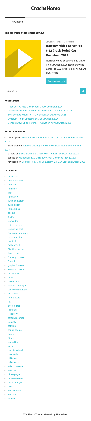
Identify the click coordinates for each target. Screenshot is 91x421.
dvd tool (12, 241)
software (12, 326)
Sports (11, 334)
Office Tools (14, 281)
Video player (14, 374)
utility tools (13, 362)
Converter (13, 221)
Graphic (12, 261)
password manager (17, 289)
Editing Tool (14, 245)
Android (12, 184)
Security (12, 322)
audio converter (16, 201)
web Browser (14, 390)
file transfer (13, 253)
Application (13, 196)
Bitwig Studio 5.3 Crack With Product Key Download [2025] (49, 153)
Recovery (13, 314)
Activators (13, 176)
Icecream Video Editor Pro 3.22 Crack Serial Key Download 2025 (64, 50)
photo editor (14, 306)
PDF (10, 301)
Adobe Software (16, 180)
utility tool (12, 358)
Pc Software (14, 297)
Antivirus (12, 188)
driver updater (15, 237)
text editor (13, 342)
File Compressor (16, 249)
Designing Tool (15, 229)
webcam (12, 394)
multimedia (13, 273)
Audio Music (14, 209)
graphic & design (16, 265)
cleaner (11, 217)
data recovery (15, 225)
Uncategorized (15, 350)
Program (12, 309)
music (11, 277)
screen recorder (16, 318)
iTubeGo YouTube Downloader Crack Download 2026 (35, 106)
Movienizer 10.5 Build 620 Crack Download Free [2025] (47, 157)
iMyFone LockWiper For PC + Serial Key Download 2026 (37, 114)
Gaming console (16, 257)
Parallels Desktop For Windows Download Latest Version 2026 (40, 110)
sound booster (15, 330)
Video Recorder (16, 378)
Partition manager (17, 285)
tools (10, 346)
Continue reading (55, 81)
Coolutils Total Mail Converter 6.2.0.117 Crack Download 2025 (53, 162)
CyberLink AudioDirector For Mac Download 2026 (33, 119)
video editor (69, 42)
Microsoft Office (16, 269)
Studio (11, 338)
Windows (12, 398)
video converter (16, 366)
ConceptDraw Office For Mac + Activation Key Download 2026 (39, 123)
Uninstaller (13, 354)
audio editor (14, 205)
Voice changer (15, 382)
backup (11, 213)
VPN (10, 386)
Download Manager (18, 233)
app (10, 192)
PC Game (13, 293)
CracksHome (45, 8)
